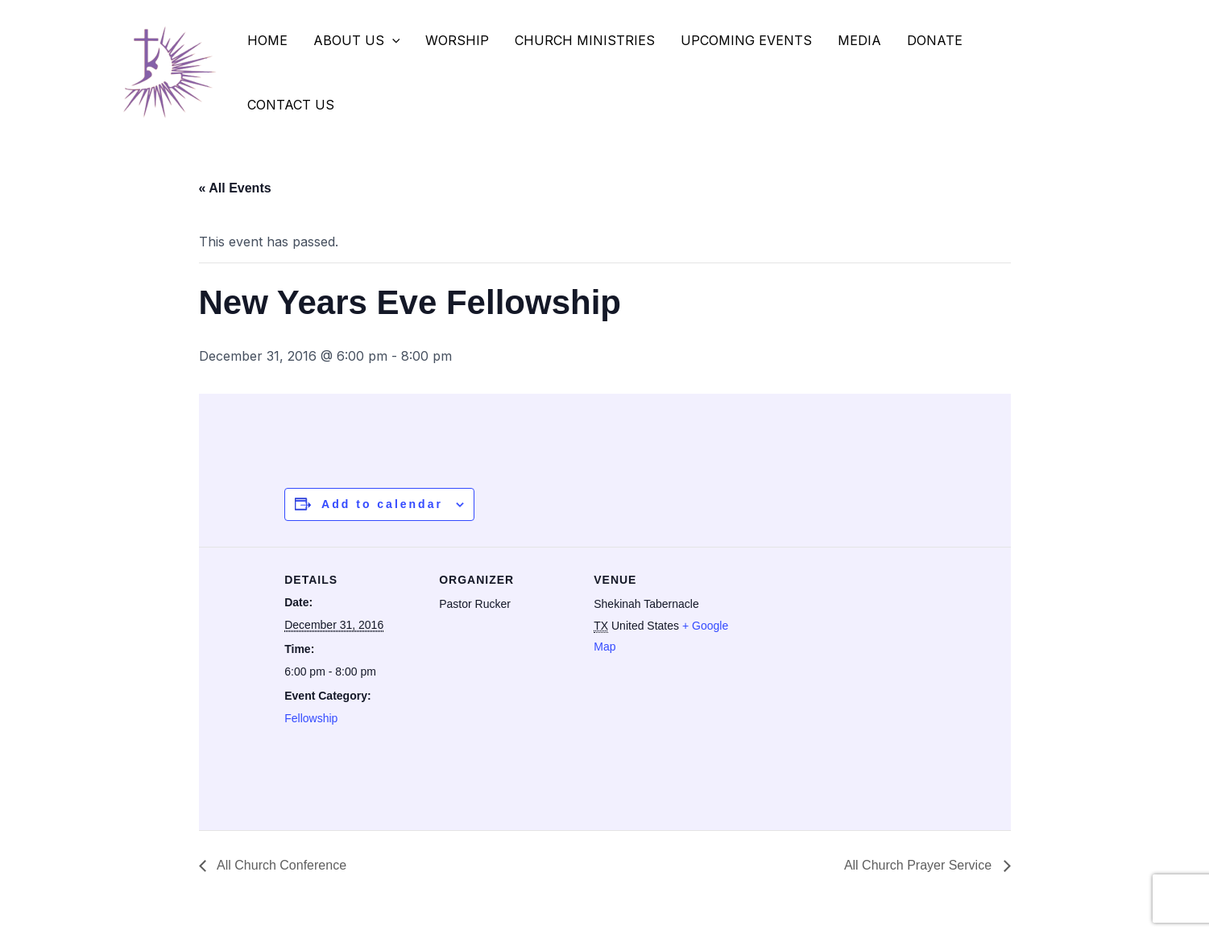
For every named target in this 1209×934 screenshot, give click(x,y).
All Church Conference (280, 865)
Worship (457, 40)
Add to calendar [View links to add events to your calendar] (382, 504)
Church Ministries (585, 40)
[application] (392, 40)
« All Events (235, 188)
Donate (935, 40)
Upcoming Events (746, 40)
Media (859, 40)
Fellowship (310, 718)
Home (267, 40)
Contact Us (290, 105)
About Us (356, 40)
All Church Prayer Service (920, 865)
